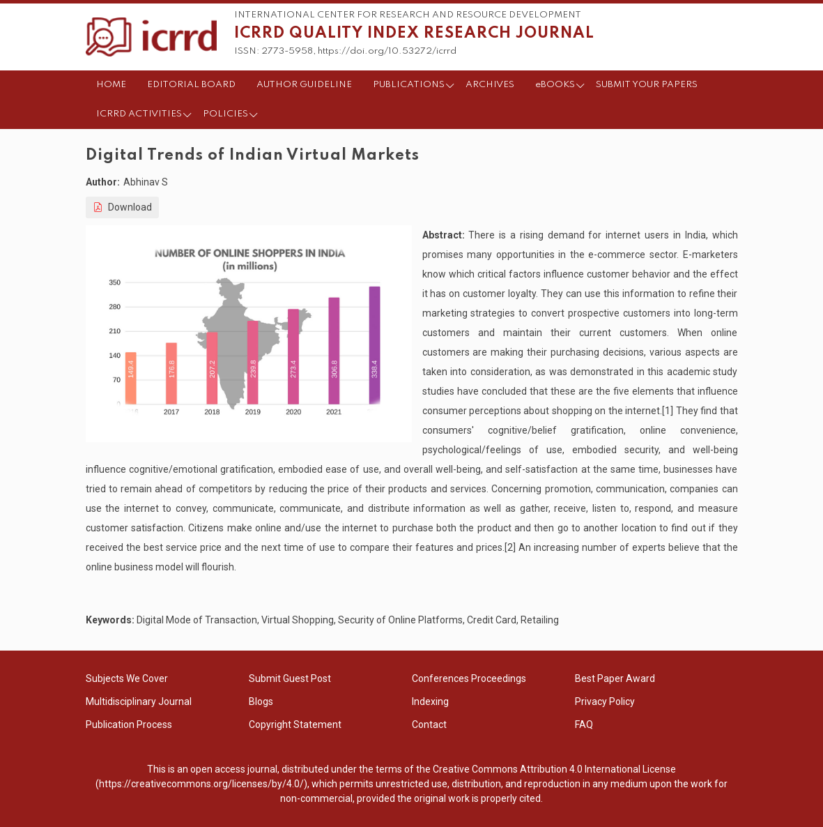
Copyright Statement (295, 724)
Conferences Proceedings (469, 678)
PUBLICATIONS (409, 84)
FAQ (584, 724)
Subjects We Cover (127, 678)
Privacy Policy (605, 701)
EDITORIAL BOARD (191, 84)
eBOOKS (555, 84)
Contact (429, 724)
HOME (111, 84)
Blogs (261, 701)
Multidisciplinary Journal (139, 701)
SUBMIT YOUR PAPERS (647, 84)
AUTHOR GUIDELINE (304, 84)
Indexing (430, 701)
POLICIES (225, 114)
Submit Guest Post (290, 678)
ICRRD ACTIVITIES (139, 114)
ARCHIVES (490, 84)
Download (122, 207)
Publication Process (129, 724)
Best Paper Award (615, 678)
